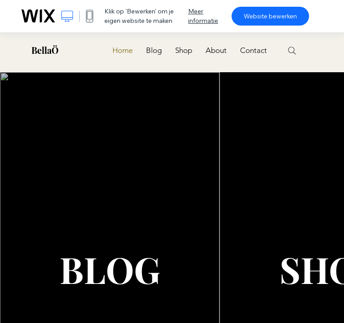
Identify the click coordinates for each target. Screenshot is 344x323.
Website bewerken (270, 16)
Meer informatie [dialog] (203, 16)
